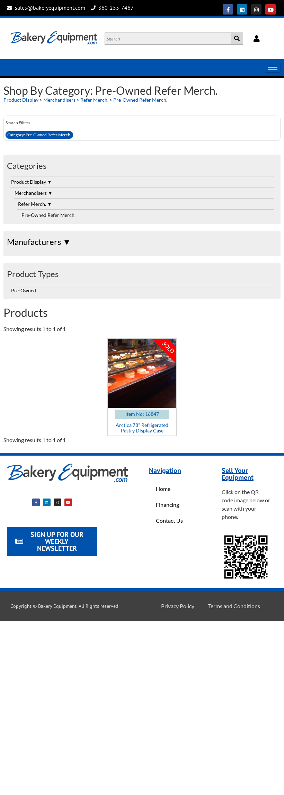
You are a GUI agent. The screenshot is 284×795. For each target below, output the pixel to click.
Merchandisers (59, 100)
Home (163, 488)
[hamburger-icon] (273, 68)
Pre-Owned (23, 290)
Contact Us (169, 520)
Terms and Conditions (234, 606)
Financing (167, 504)
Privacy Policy (177, 606)
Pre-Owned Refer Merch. (140, 100)
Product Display (20, 100)
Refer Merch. (94, 100)
